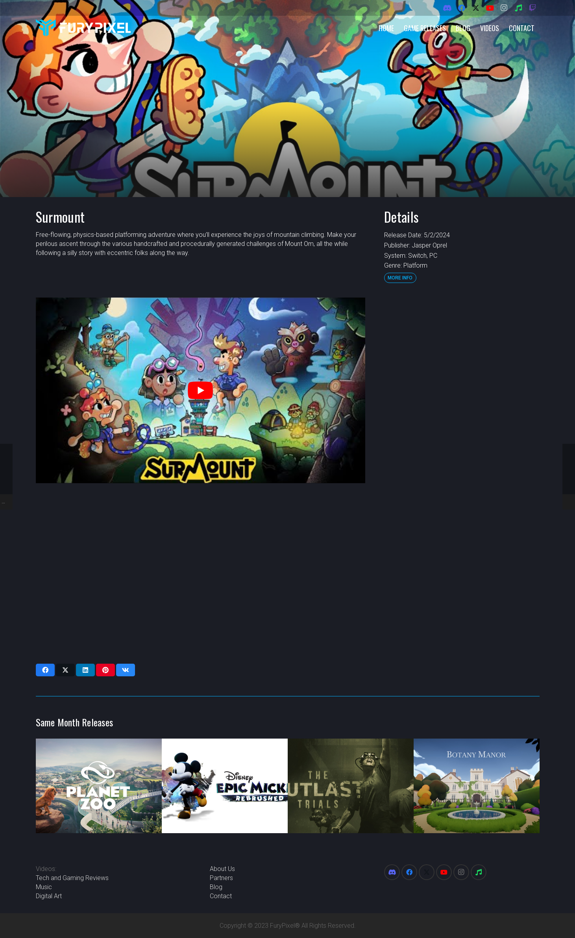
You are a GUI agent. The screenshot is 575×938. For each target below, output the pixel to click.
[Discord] (447, 8)
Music (44, 887)
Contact (221, 896)
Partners (221, 878)
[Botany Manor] (477, 786)
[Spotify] (518, 8)
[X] (476, 8)
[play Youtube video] (200, 390)
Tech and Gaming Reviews (72, 878)
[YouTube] (490, 8)
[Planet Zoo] (99, 786)
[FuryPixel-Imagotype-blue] (83, 27)
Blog (216, 887)
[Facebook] (462, 8)
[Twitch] (532, 8)
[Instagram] (504, 8)
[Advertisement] (461, 416)
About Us (222, 869)
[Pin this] (105, 670)
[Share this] (45, 670)
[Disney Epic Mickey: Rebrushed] (225, 786)
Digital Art (49, 896)
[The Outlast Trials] (351, 786)
